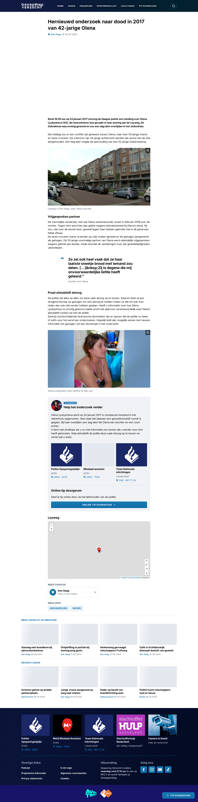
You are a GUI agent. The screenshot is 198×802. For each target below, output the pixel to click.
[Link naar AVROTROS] (91, 793)
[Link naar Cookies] (79, 778)
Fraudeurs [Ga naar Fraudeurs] (86, 6)
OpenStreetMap (135, 578)
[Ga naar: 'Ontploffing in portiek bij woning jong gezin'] (79, 640)
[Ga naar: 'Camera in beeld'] (162, 729)
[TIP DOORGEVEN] (178, 795)
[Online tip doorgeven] (99, 505)
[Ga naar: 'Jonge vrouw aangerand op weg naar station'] (79, 682)
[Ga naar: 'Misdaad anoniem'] (99, 461)
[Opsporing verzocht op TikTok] (168, 769)
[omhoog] (147, 561)
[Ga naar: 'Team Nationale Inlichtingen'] (99, 733)
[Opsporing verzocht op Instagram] (152, 769)
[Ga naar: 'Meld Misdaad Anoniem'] (67, 731)
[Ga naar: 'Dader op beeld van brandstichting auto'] (118, 682)
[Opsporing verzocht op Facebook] (143, 769)
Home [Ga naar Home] (60, 6)
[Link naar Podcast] (39, 767)
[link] (73, 592)
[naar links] (147, 565)
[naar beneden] (147, 573)
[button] (99, 550)
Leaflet (123, 578)
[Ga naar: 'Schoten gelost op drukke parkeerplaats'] (40, 682)
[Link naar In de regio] (79, 767)
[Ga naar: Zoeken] (173, 6)
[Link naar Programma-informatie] (39, 773)
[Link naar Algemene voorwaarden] (79, 773)
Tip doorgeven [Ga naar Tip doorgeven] (148, 6)
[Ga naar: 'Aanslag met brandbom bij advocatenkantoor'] (40, 640)
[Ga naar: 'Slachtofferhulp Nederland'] (131, 731)
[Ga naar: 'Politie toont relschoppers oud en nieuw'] (158, 682)
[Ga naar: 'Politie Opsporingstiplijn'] (66, 461)
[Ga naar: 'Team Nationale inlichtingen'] (131, 462)
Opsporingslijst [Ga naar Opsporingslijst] (107, 6)
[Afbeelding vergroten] (147, 150)
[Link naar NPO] (106, 793)
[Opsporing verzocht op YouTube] (160, 769)
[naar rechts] (147, 569)
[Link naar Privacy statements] (39, 778)
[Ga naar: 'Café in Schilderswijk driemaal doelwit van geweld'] (158, 640)
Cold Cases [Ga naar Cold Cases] (128, 6)
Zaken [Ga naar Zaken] (71, 6)
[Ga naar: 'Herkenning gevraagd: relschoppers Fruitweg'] (118, 640)
